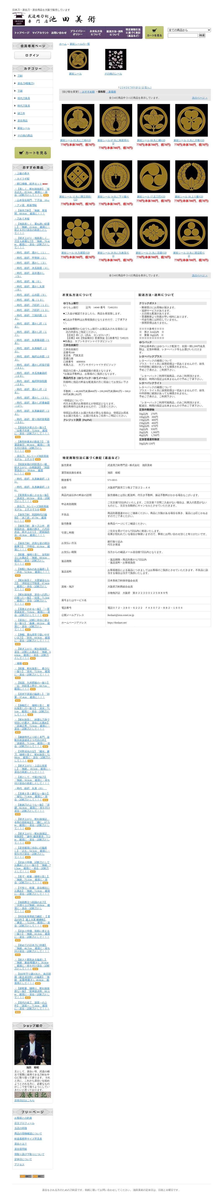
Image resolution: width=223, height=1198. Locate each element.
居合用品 (23, 120)
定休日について (23, 1159)
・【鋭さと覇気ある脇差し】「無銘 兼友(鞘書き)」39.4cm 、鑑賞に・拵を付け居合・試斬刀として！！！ (32, 964)
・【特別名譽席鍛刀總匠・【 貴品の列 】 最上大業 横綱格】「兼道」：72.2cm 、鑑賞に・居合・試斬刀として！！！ (32, 921)
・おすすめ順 (87, 91)
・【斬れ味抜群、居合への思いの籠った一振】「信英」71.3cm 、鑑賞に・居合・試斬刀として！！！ (32, 599)
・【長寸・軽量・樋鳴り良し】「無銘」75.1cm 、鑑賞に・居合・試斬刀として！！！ (32, 879)
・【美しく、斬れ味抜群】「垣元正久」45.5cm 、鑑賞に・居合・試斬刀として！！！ (32, 191)
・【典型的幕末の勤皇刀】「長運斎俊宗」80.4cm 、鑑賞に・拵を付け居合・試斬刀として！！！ (32, 446)
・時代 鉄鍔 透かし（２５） (32, 397)
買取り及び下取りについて (29, 1154)
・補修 (21, 663)
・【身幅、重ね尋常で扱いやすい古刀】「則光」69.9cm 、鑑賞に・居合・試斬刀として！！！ (32, 639)
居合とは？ (20, 1143)
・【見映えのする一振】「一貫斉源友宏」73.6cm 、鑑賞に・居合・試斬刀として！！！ (32, 612)
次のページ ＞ (200, 97)
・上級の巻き (21, 173)
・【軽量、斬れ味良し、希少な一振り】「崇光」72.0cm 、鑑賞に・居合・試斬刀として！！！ (32, 673)
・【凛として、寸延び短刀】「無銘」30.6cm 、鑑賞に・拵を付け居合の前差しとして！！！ (32, 780)
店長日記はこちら (24, 1100)
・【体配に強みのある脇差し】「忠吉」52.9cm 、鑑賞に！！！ (32, 572)
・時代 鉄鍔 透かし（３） (30, 262)
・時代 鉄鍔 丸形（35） (30, 788)
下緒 (20, 90)
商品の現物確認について (28, 1133)
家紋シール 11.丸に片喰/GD (189, 140)
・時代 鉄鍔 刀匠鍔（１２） (32, 305)
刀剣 (20, 75)
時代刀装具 (24, 105)
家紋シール (24, 128)
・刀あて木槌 (21, 218)
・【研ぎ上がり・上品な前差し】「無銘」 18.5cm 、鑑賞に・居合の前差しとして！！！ (32, 768)
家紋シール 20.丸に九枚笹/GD (113, 254)
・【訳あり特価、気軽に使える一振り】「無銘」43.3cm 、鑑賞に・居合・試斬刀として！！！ (32, 935)
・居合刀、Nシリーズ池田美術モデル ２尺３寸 (31, 458)
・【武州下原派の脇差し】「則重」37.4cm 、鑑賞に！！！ (32, 697)
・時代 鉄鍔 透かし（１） (32, 252)
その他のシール (113, 73)
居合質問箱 (20, 1149)
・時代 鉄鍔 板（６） (28, 281)
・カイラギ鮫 (21, 178)
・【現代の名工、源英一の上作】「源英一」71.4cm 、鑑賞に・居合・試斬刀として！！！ (32, 1007)
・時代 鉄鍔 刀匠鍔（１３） (32, 310)
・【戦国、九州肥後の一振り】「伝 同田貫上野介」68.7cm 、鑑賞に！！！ (32, 685)
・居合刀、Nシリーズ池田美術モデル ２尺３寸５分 (31, 508)
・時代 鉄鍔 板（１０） (29, 299)
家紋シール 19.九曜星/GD (75, 252)
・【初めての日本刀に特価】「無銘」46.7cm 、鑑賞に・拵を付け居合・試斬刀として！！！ (32, 950)
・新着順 (111, 91)
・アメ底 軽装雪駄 (25, 205)
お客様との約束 (23, 1118)
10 (136, 87)
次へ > (148, 87)
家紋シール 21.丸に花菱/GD (151, 252)
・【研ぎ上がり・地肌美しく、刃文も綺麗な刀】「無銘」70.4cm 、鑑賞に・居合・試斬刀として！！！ (32, 243)
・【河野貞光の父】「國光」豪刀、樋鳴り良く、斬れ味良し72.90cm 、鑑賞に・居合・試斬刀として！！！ (32, 756)
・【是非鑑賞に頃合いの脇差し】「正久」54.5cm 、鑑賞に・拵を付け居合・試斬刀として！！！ (32, 852)
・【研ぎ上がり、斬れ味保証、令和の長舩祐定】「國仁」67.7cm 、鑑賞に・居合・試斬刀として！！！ (32, 824)
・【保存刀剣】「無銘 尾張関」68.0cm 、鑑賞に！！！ (30, 212)
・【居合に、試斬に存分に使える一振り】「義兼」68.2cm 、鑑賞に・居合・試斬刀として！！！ (32, 625)
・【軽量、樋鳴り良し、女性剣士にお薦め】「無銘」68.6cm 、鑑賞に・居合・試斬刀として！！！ (32, 559)
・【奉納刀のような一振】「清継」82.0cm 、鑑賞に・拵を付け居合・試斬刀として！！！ (32, 809)
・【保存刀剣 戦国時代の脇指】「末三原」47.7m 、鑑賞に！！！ (30, 517)
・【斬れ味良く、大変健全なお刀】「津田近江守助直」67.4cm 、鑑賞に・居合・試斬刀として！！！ (32, 585)
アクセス (19, 1164)
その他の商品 (25, 135)
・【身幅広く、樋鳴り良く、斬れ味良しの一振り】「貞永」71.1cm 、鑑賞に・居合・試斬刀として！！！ (32, 710)
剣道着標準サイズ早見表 (28, 1138)
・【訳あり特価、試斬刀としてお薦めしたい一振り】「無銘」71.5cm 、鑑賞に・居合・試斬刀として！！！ (32, 867)
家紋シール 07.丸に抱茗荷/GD (113, 142)
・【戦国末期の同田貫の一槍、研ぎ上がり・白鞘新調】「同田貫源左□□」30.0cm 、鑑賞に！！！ (32, 469)
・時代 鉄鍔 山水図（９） (30, 294)
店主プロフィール (24, 1123)
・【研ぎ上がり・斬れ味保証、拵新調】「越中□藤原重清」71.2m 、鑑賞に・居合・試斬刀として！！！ (32, 838)
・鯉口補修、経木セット (31, 183)
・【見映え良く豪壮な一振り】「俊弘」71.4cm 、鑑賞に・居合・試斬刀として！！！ (32, 796)
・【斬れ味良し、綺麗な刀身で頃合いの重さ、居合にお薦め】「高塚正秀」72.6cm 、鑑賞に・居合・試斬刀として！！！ (32, 725)
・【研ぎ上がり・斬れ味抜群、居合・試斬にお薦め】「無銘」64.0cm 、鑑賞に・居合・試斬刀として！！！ (32, 653)
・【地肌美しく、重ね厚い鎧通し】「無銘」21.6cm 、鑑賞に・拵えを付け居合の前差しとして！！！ (32, 228)
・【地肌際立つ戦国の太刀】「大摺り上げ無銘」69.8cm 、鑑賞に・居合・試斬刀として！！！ (32, 907)
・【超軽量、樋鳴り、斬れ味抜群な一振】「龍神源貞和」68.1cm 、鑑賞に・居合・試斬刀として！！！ (32, 993)
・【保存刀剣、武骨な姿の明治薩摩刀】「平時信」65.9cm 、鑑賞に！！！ (32, 546)
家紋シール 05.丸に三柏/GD (75, 140)
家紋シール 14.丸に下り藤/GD (113, 198)
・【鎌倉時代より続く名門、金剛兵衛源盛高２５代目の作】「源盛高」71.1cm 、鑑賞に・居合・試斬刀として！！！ (32, 742)
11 (139, 87)
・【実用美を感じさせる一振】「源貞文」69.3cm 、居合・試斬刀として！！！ (32, 498)
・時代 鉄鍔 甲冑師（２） (30, 257)
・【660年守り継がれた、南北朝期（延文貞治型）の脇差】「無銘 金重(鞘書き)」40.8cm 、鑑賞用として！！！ (32, 978)
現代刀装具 (24, 98)
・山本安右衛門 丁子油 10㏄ (32, 200)
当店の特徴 (20, 1128)
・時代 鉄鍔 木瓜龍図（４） (32, 268)
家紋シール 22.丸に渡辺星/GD (189, 254)
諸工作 (21, 113)
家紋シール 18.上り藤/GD (189, 196)
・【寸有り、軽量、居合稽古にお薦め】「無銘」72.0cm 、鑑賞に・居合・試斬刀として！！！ (32, 892)
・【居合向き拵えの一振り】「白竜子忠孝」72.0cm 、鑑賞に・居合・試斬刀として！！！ (32, 432)
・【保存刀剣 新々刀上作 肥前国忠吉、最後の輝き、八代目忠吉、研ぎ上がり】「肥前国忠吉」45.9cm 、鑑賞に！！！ (32, 532)
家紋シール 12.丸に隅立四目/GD (75, 198)
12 (142, 87)
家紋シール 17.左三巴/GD (151, 196)
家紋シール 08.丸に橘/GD (151, 140)
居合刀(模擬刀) (26, 83)
